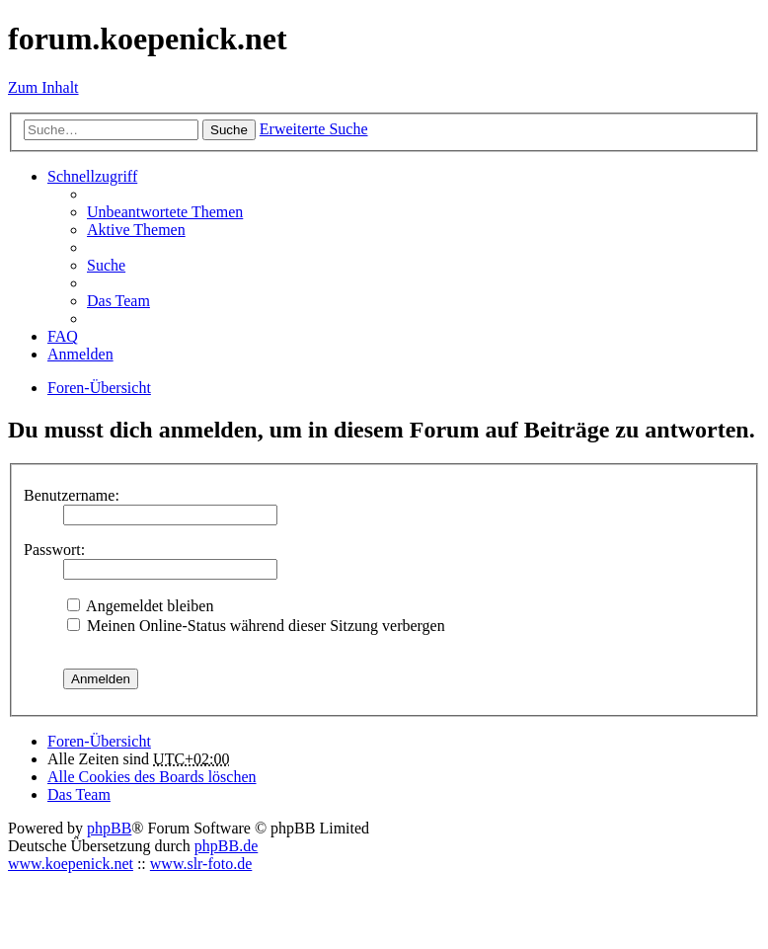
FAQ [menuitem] (62, 336)
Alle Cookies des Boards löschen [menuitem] (152, 776)
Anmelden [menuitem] (80, 354)
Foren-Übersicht (99, 741)
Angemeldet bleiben (140, 605)
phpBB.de (226, 845)
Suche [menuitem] (106, 265)
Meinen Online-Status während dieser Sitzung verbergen (256, 625)
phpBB (109, 828)
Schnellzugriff (92, 176)
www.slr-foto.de (201, 863)
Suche (229, 129)
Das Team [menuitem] (118, 300)
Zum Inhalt (43, 87)
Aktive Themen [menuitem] (136, 229)
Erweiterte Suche (314, 128)
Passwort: (54, 549)
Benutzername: (71, 495)
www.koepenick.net (70, 863)
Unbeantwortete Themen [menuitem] (165, 211)
